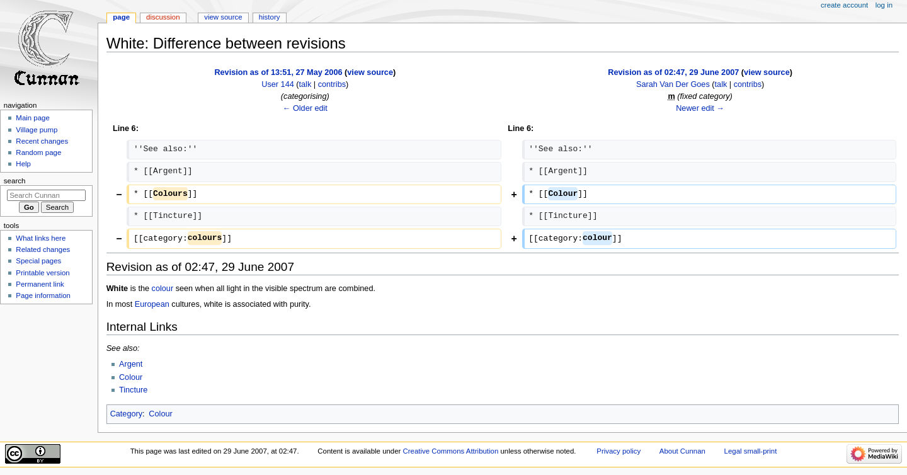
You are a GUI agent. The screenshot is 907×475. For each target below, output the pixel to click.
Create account (844, 5)
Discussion (163, 17)
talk (305, 84)
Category (126, 413)
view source (370, 72)
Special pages (38, 261)
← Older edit (305, 108)
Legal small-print (750, 451)
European (152, 304)
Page (121, 17)
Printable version (42, 273)
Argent (130, 364)
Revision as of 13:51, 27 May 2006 (278, 72)
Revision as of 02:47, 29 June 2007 (673, 72)
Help (23, 164)
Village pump (36, 130)
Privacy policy (618, 451)
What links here (41, 238)
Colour (130, 377)
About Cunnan (682, 451)
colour (163, 288)
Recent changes (42, 141)
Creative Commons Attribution (451, 451)
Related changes (43, 249)
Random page (38, 152)
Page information (43, 295)
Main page (33, 118)
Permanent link (40, 284)
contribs (332, 84)
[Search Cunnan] (46, 195)
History (269, 17)
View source (223, 17)
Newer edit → (700, 108)
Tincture (133, 390)
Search (15, 181)
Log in (884, 5)
